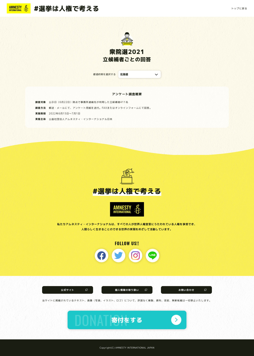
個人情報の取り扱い (127, 290)
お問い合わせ (186, 290)
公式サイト (67, 290)
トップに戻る (239, 8)
